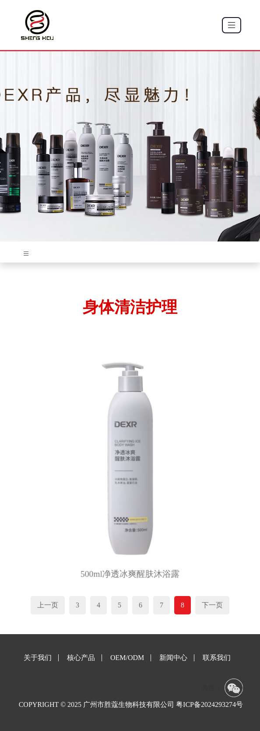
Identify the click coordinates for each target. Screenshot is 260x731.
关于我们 (38, 657)
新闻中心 (173, 657)
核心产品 (81, 657)
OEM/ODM (127, 657)
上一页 (47, 605)
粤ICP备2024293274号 (209, 704)
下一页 (212, 605)
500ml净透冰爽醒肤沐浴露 (130, 566)
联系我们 (217, 657)
